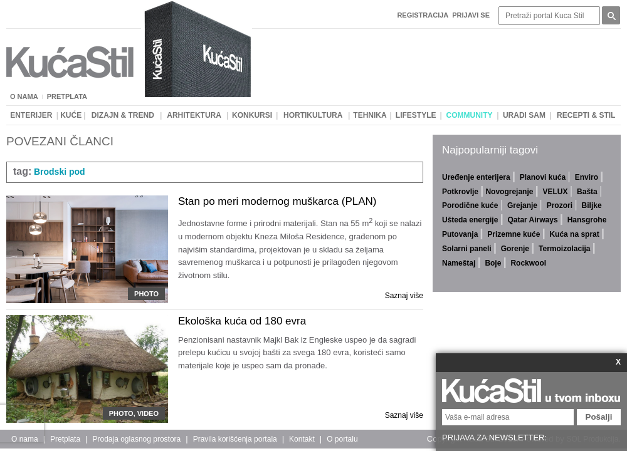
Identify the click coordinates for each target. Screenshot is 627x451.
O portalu (342, 439)
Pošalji (599, 417)
